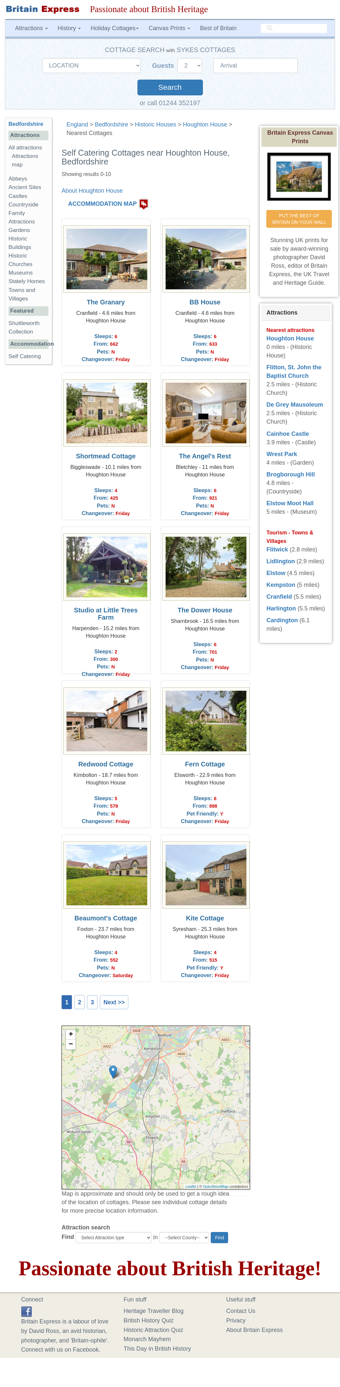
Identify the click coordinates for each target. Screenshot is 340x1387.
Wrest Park (281, 454)
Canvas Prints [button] (169, 28)
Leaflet (191, 1186)
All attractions (25, 147)
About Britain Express (254, 1330)
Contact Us (240, 1311)
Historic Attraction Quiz (153, 1330)
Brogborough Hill (290, 474)
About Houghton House (92, 190)
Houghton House (205, 124)
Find (68, 1237)
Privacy (235, 1320)
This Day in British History (157, 1348)
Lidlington (280, 561)
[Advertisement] (31, 470)
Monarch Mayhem (147, 1339)
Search (170, 87)
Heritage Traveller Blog (154, 1311)
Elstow (275, 573)
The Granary (106, 302)
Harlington (281, 608)
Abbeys (18, 179)
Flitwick (277, 549)
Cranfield (279, 596)
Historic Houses (155, 124)
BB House (205, 302)
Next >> (114, 1002)
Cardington (282, 620)
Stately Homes (27, 281)
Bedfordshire (111, 124)
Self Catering (25, 356)
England (77, 124)
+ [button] (71, 1035)
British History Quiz (149, 1320)
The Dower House (205, 610)
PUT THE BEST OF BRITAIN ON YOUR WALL (299, 219)
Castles (18, 196)
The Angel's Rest (205, 456)
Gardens (19, 230)
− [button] (71, 1045)
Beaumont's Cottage (106, 918)
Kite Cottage (205, 918)
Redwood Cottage (105, 764)
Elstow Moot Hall (289, 503)
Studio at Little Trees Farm (106, 614)
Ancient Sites (25, 187)
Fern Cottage (205, 764)
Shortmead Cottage (105, 456)
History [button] (69, 28)
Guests (164, 65)
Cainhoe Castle (287, 434)
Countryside (23, 205)
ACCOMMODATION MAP (102, 204)
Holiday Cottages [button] (115, 28)
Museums (21, 273)
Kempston (280, 585)
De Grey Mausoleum (294, 404)
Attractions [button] (31, 28)
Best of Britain (218, 28)
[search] (294, 28)
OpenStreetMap (215, 1186)
